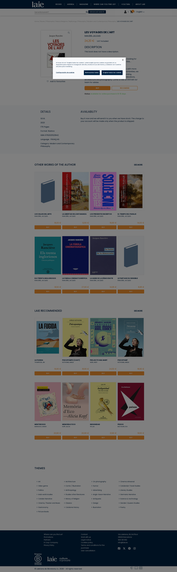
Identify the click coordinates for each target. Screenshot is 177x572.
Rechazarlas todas (92, 72)
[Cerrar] (122, 59)
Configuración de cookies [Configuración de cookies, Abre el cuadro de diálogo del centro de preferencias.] (65, 72)
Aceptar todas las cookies (112, 72)
